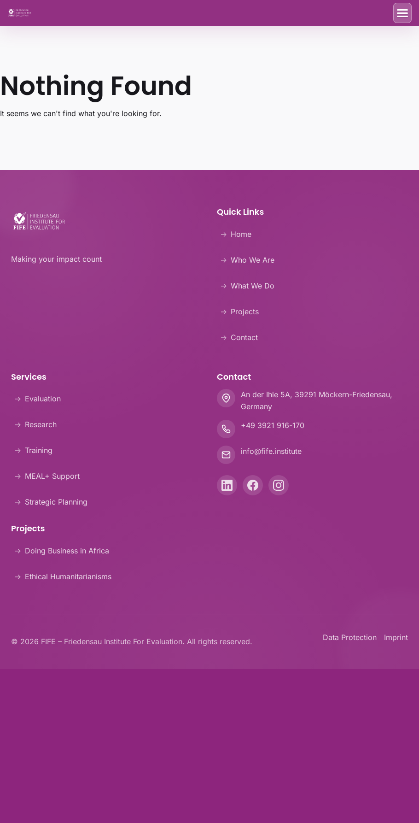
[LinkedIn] (227, 485)
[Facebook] (253, 485)
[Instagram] (278, 485)
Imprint (396, 637)
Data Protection (350, 637)
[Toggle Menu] (402, 13)
